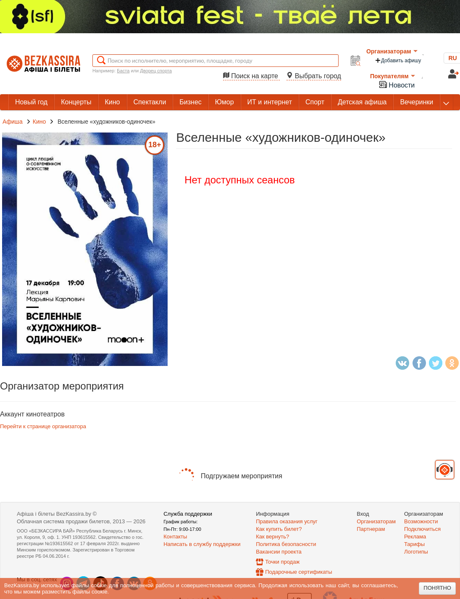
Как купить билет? (279, 529)
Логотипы (416, 552)
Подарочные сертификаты (298, 572)
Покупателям (392, 76)
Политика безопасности (286, 544)
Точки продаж (282, 562)
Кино (40, 121)
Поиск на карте (251, 76)
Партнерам (371, 529)
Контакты (175, 536)
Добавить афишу (398, 60)
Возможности (421, 521)
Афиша (13, 121)
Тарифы (414, 544)
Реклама (415, 536)
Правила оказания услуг (287, 521)
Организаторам (392, 51)
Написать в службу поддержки (201, 544)
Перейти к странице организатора (43, 426)
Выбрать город (314, 76)
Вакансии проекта (279, 552)
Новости (397, 84)
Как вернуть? (272, 536)
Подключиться (422, 529)
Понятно (437, 588)
